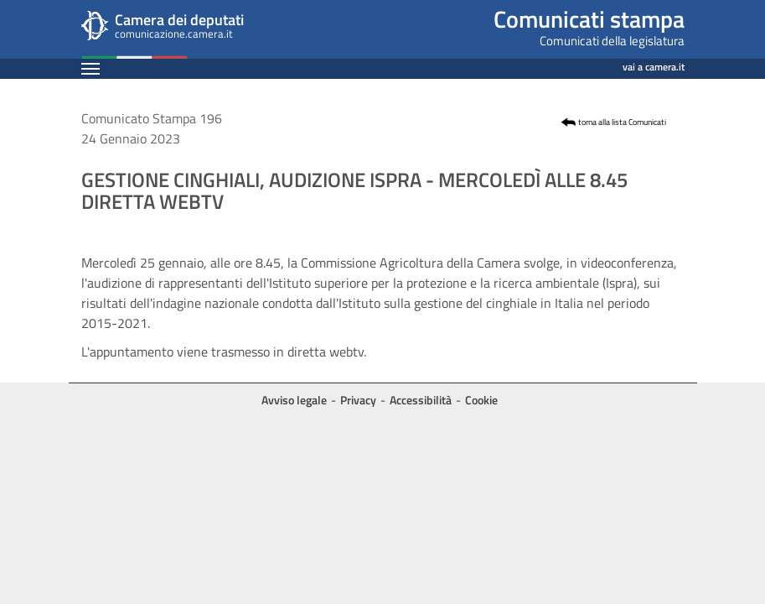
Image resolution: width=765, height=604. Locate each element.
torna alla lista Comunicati (622, 122)
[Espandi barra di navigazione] (90, 68)
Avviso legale (294, 400)
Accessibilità (421, 400)
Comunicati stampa (589, 19)
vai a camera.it (654, 64)
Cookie (481, 400)
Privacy (358, 400)
